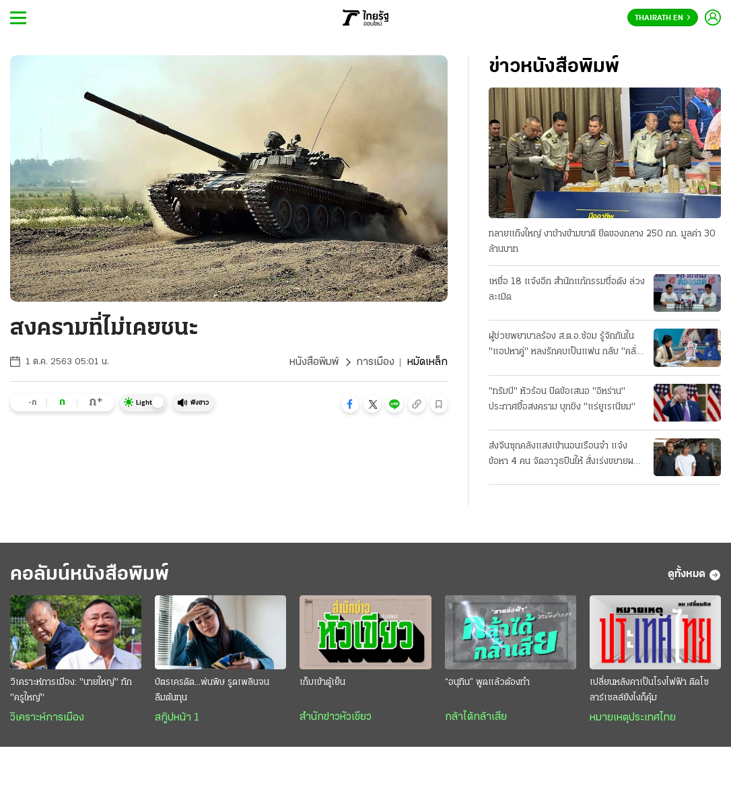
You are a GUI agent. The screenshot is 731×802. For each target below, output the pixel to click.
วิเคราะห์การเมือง (47, 717)
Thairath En (663, 18)
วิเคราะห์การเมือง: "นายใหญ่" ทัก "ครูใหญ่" (71, 690)
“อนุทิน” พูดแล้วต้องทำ (487, 682)
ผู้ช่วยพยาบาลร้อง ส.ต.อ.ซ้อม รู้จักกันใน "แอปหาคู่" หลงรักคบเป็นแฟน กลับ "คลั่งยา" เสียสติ (565, 345)
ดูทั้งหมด (694, 575)
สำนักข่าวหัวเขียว (336, 717)
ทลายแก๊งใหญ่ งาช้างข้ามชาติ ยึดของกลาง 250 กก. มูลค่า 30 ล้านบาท (602, 242)
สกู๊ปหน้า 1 (177, 717)
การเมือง (375, 362)
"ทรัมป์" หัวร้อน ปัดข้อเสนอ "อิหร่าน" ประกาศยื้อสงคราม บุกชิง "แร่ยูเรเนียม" (562, 399)
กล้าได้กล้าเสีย (476, 717)
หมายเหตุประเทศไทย (633, 717)
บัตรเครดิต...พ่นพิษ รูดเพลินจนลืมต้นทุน (212, 690)
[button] (350, 404)
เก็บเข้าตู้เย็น (322, 682)
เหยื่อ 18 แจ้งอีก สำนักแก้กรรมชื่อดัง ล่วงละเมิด (567, 289)
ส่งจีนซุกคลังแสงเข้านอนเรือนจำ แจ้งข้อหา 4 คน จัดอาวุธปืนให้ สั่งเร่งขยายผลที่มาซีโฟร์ (566, 455)
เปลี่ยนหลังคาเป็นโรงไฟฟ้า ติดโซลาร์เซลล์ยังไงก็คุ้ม (649, 690)
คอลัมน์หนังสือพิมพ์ (89, 574)
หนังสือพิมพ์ (314, 362)
